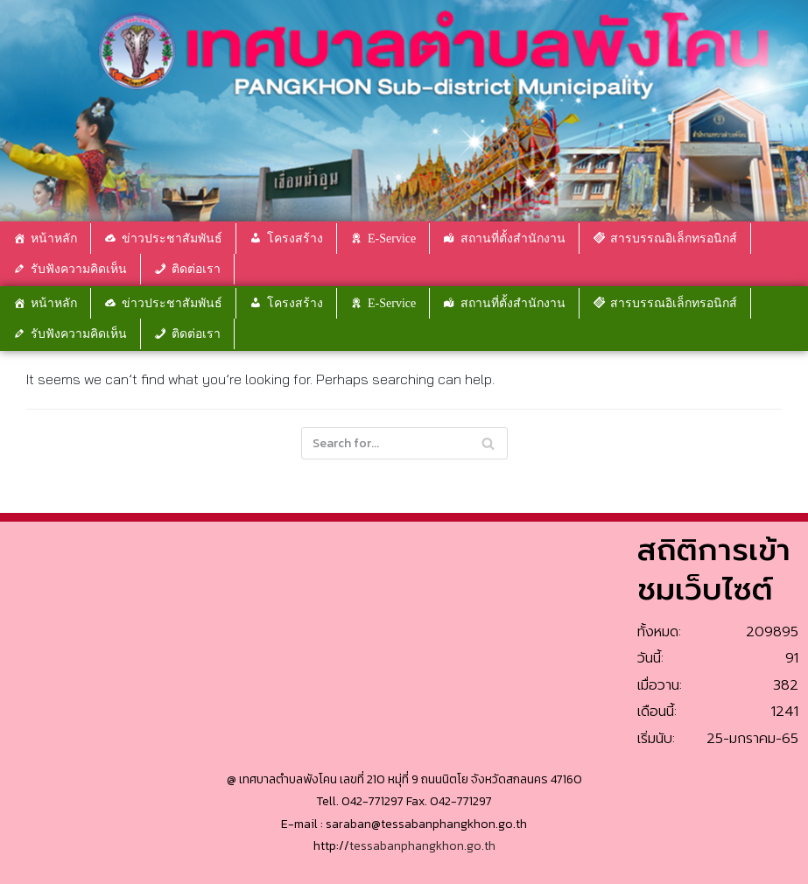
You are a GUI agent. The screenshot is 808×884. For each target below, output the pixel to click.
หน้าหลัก (54, 238)
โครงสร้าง (295, 238)
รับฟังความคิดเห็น (79, 269)
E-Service (392, 238)
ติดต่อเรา (196, 269)
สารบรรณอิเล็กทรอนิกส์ (673, 238)
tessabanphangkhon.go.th (422, 846)
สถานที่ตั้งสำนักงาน (513, 238)
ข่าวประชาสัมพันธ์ (172, 238)
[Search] (488, 443)
